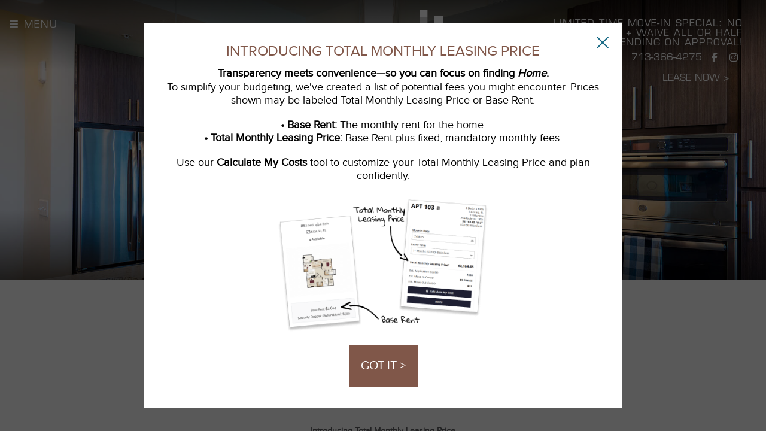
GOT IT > (383, 366)
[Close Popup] (602, 42)
